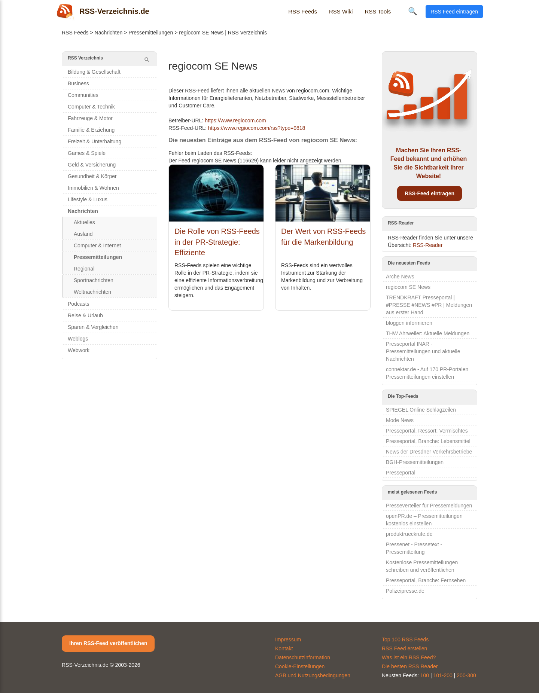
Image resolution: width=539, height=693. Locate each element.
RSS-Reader (427, 245)
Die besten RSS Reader (410, 666)
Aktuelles (84, 222)
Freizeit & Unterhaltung (94, 141)
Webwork (78, 350)
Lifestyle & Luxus (87, 199)
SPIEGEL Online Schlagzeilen (421, 410)
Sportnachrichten (93, 280)
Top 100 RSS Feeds (405, 639)
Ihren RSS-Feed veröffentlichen (108, 643)
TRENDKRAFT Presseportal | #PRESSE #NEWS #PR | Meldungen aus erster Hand (429, 304)
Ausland (83, 234)
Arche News (400, 277)
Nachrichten (109, 33)
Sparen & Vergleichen (93, 327)
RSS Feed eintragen (454, 12)
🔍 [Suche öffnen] (412, 11)
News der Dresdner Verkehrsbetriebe (429, 452)
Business (78, 83)
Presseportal (400, 473)
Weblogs (78, 339)
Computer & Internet (97, 245)
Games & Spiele (87, 153)
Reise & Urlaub (85, 315)
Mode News (400, 420)
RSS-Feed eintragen (429, 193)
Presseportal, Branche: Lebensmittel (428, 441)
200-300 (466, 675)
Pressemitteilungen (150, 33)
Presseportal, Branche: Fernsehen (426, 580)
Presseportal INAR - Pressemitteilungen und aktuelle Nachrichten (423, 351)
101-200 (443, 675)
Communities (83, 95)
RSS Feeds (302, 11)
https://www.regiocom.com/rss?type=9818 (256, 128)
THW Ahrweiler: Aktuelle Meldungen (427, 333)
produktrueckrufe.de (409, 534)
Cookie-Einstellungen (300, 666)
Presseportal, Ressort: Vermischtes (427, 431)
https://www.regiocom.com (235, 120)
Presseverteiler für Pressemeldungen (429, 506)
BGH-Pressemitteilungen (415, 462)
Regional (84, 269)
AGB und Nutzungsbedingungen (312, 675)
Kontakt (284, 648)
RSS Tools (378, 11)
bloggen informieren (409, 323)
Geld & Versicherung (92, 165)
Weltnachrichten (92, 292)
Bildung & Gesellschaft (94, 72)
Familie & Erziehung (91, 130)
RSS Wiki (341, 11)
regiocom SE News (408, 287)
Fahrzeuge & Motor (90, 118)
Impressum (288, 639)
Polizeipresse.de (405, 591)
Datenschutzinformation (302, 657)
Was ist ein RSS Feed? (409, 657)
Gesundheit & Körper (92, 176)
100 (424, 675)
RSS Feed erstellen (404, 648)
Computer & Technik (91, 107)
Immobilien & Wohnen (93, 188)
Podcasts (78, 304)
